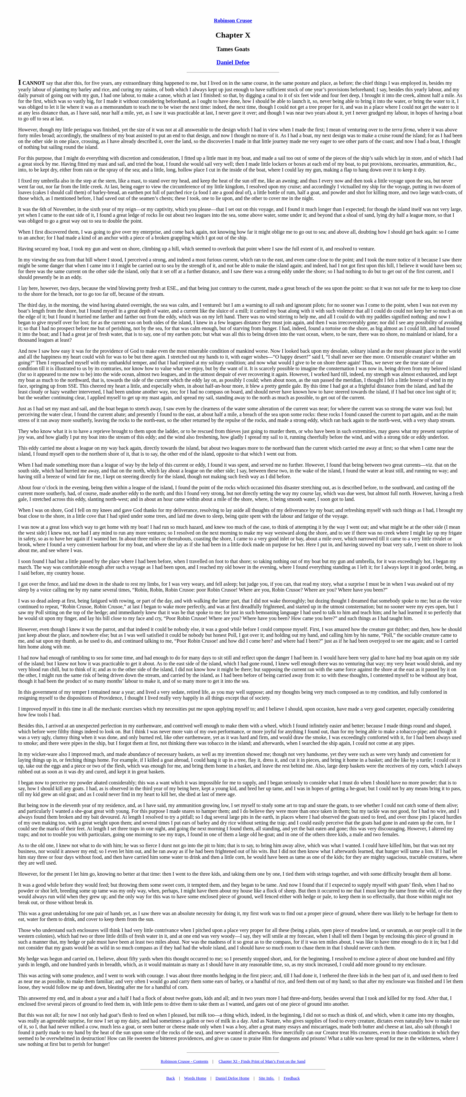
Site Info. (266, 1078)
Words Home (195, 1078)
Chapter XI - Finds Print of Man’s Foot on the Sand (261, 1061)
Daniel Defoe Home (233, 1078)
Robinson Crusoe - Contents (184, 1061)
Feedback (291, 1078)
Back (170, 1078)
